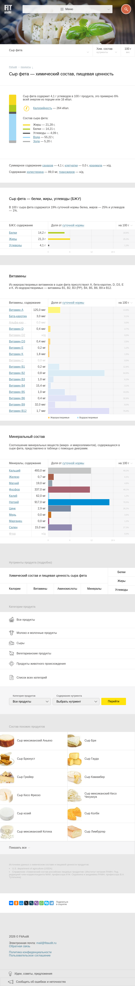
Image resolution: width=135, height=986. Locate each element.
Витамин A (16, 309)
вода (36, 137)
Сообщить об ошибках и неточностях (41, 981)
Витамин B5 (17, 391)
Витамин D (16, 328)
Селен (13, 527)
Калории (14, 588)
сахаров (47, 165)
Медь (12, 514)
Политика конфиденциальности (30, 952)
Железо (14, 476)
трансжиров (67, 171)
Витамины (40, 588)
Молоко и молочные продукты (33, 632)
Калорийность (42, 108)
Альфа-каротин (19, 322)
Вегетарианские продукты (30, 653)
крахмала (95, 165)
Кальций (14, 470)
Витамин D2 (17, 335)
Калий (13, 495)
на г (124, 225)
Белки (13, 232)
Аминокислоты (67, 588)
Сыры (16, 643)
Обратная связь (19, 946)
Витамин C (16, 360)
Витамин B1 (17, 366)
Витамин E (16, 347)
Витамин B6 (17, 398)
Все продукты (22, 619)
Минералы (94, 588)
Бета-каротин (18, 316)
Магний (14, 483)
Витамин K (16, 354)
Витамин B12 (17, 410)
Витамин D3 (17, 341)
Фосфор (14, 489)
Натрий (14, 502)
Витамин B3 (17, 379)
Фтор (12, 533)
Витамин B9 (17, 404)
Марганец (15, 521)
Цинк (12, 508)
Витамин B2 (17, 373)
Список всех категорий (28, 677)
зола (36, 141)
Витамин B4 (17, 385)
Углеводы (15, 245)
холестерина (35, 171)
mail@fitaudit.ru (46, 943)
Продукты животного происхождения (37, 663)
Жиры (13, 239)
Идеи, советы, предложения (33, 973)
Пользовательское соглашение (29, 955)
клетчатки (71, 165)
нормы (73, 225)
